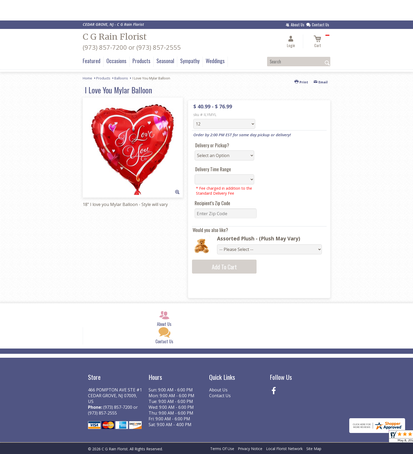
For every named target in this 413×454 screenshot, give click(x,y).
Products (103, 78)
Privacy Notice (250, 448)
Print (301, 82)
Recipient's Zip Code (212, 203)
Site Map (313, 448)
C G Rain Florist (115, 37)
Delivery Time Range (213, 169)
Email (320, 82)
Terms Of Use (222, 448)
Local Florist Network (284, 448)
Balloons (121, 78)
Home (87, 78)
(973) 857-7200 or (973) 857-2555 (132, 47)
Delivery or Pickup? (212, 145)
